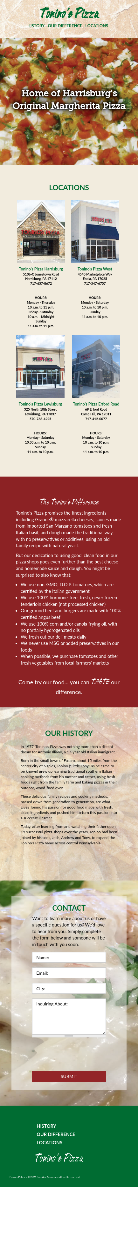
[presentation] (80, 1054)
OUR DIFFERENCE (65, 25)
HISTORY (36, 25)
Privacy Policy (17, 1177)
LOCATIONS (96, 25)
